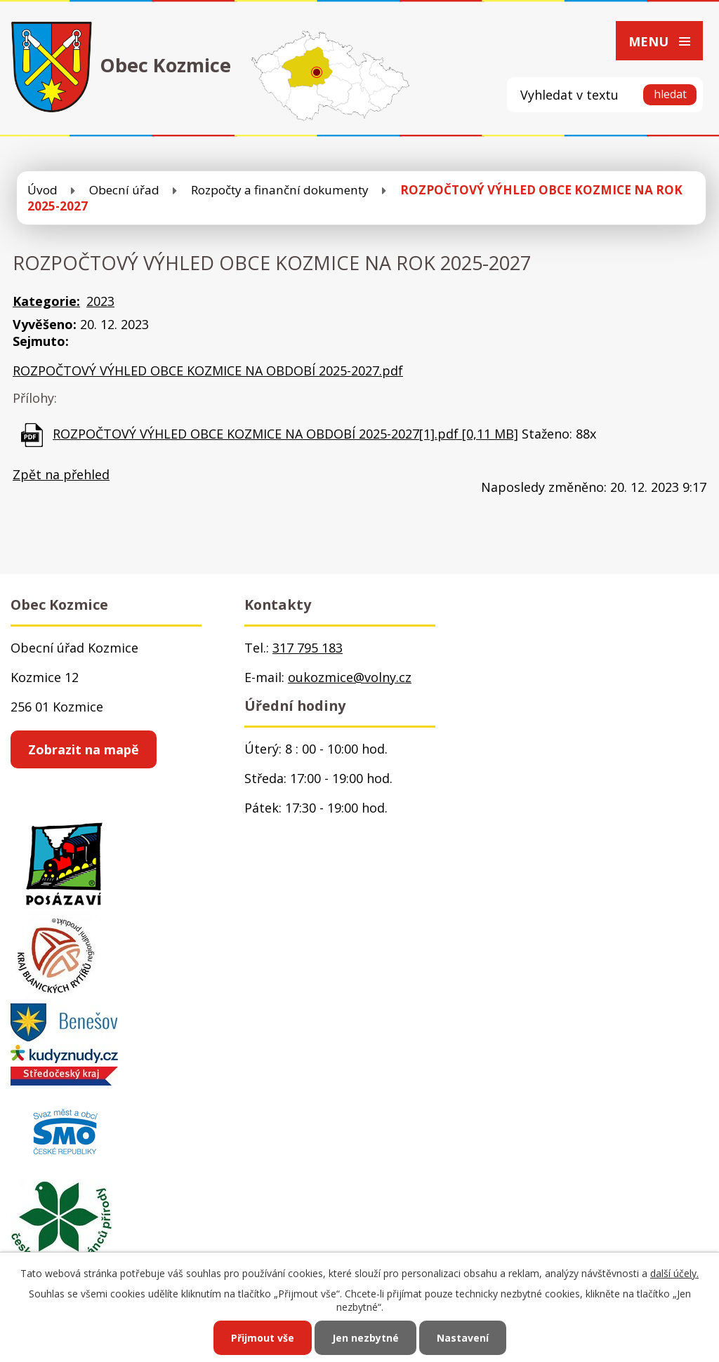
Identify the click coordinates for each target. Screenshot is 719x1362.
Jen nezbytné (365, 1337)
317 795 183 (307, 647)
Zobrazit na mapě (83, 749)
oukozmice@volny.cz (349, 677)
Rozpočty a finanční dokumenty (280, 190)
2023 (100, 301)
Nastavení (463, 1337)
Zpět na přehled (61, 474)
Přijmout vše (262, 1337)
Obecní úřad (124, 190)
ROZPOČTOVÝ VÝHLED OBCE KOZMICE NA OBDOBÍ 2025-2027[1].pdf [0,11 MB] (285, 433)
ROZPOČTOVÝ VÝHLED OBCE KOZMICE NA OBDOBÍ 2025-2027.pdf (208, 370)
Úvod (42, 190)
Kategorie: (46, 301)
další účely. (674, 1273)
